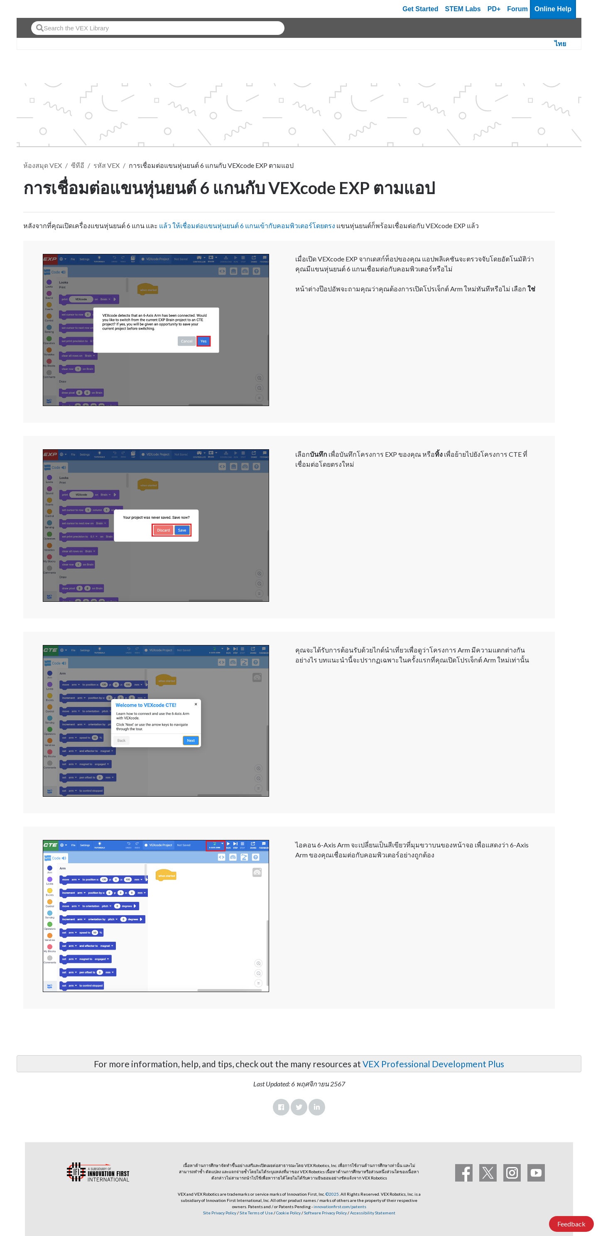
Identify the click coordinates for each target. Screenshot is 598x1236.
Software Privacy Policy (325, 1212)
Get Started (420, 8)
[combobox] (157, 28)
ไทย (560, 43)
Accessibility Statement (372, 1212)
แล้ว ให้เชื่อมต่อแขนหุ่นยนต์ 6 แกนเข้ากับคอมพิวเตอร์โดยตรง (247, 225)
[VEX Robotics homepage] (39, 9)
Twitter (299, 1107)
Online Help (552, 8)
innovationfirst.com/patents (340, 1206)
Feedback (571, 1224)
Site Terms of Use (256, 1212)
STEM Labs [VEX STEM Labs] (463, 8)
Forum (517, 8)
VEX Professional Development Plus (433, 1064)
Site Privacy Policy (219, 1212)
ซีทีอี (77, 165)
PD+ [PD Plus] (494, 8)
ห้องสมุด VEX (42, 165)
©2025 (332, 1194)
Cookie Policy (288, 1212)
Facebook (281, 1107)
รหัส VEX (106, 165)
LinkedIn (317, 1107)
